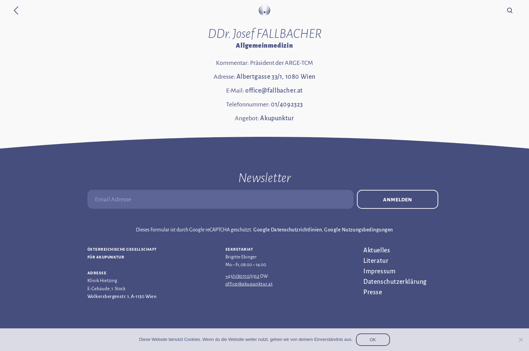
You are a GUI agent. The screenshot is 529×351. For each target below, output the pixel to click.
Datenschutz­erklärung (395, 281)
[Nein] (520, 339)
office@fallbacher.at (274, 90)
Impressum (379, 271)
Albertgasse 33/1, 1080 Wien (275, 76)
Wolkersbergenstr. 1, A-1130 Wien (122, 296)
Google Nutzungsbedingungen (358, 229)
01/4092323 (287, 104)
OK (373, 339)
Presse (372, 292)
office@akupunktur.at (249, 283)
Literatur (375, 260)
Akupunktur (277, 118)
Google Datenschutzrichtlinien (287, 229)
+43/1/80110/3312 (242, 276)
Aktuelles (376, 250)
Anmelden (397, 199)
